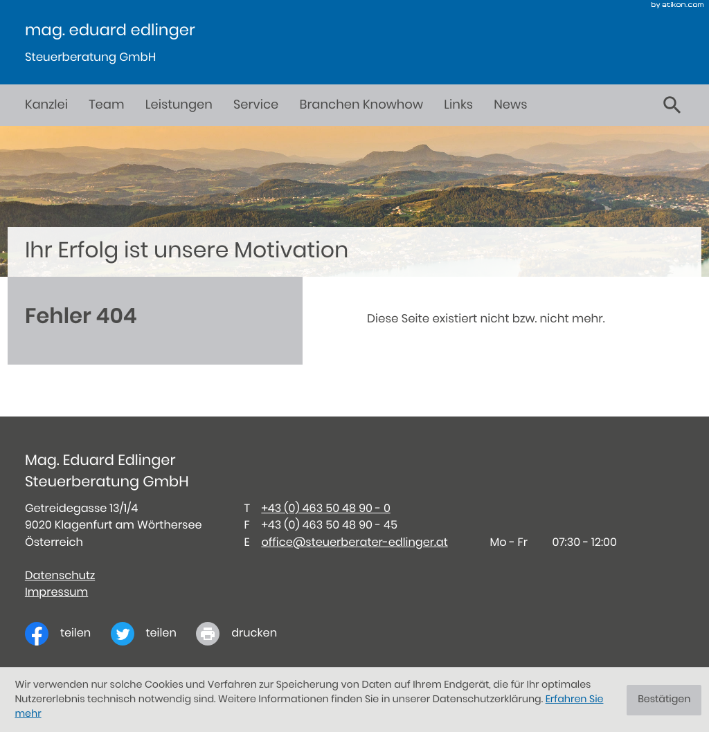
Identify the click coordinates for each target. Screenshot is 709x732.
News (510, 105)
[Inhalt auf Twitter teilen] (154, 634)
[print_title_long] (246, 634)
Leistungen (179, 105)
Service (255, 105)
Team (106, 105)
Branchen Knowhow (361, 105)
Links (458, 105)
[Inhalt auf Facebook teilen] (68, 634)
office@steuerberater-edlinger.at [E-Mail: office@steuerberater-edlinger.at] (354, 543)
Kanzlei (46, 105)
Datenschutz (60, 576)
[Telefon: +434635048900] (325, 509)
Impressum (56, 592)
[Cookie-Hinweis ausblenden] (664, 700)
